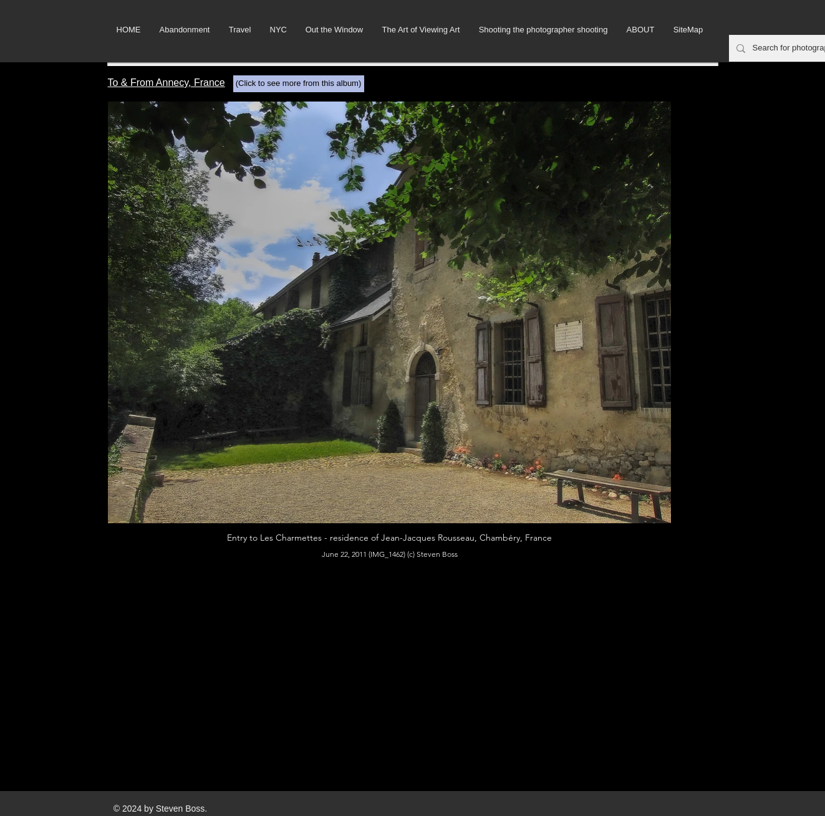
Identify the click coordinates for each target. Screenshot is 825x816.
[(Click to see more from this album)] (298, 83)
